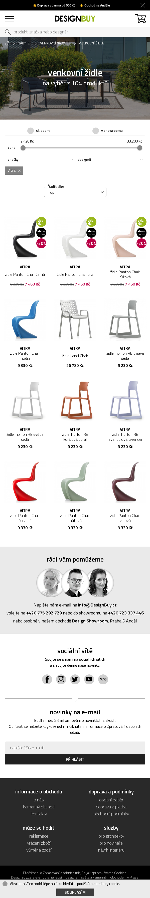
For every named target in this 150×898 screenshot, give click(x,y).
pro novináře (111, 843)
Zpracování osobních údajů (63, 872)
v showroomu (112, 130)
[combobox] (75, 192)
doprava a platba (111, 806)
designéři (85, 159)
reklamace (38, 836)
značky (13, 159)
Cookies (120, 872)
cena (12, 147)
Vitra (12, 170)
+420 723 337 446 (126, 612)
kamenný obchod (39, 806)
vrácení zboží (39, 843)
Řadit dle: (56, 186)
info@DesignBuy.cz (97, 604)
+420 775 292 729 (44, 612)
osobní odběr (111, 799)
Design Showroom (90, 620)
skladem (43, 130)
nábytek (25, 43)
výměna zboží (38, 850)
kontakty (39, 813)
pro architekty (111, 836)
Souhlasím (75, 892)
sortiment (9, 16)
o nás (39, 799)
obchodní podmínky (111, 813)
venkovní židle (91, 43)
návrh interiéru (111, 850)
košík (141, 17)
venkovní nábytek (55, 43)
